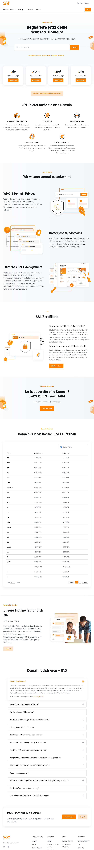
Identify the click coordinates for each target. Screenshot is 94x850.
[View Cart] (78, 3)
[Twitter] (4, 846)
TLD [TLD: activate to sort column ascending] (9, 453)
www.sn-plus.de (38, 697)
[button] (47, 689)
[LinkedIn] (8, 846)
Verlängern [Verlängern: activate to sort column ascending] (66, 453)
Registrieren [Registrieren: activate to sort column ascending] (38, 453)
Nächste (85, 582)
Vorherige (71, 582)
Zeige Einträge (13, 582)
